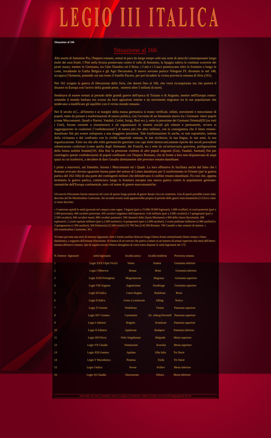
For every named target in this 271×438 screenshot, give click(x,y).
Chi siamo (95, 396)
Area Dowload (164, 396)
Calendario (105, 396)
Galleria (145, 396)
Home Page (84, 396)
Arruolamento (134, 396)
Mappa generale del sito (181, 396)
